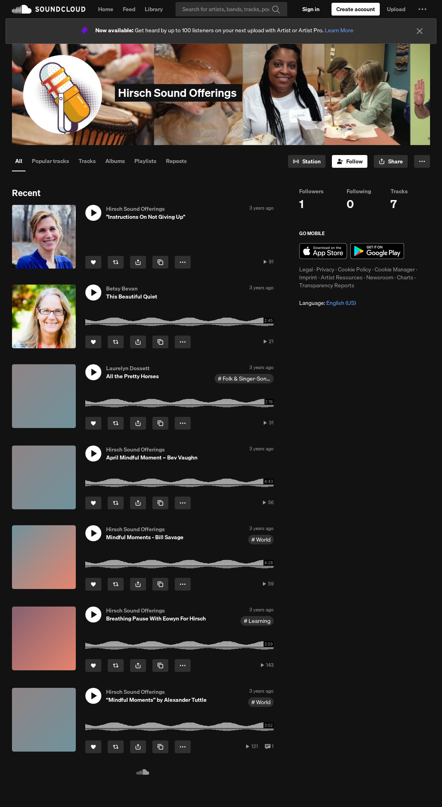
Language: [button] (327, 302)
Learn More (339, 30)
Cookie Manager (395, 269)
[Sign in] (311, 9)
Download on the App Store (323, 251)
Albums (115, 161)
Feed (129, 9)
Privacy (325, 269)
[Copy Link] (160, 262)
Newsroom (379, 277)
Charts (405, 277)
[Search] (231, 9)
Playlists (145, 161)
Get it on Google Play (377, 251)
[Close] (419, 31)
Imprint (308, 277)
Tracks (87, 161)
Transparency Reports (326, 285)
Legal (306, 269)
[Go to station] (307, 161)
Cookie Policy (354, 269)
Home (105, 9)
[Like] (93, 262)
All (18, 161)
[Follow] (349, 161)
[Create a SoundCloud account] (356, 9)
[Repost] (116, 262)
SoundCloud (48, 9)
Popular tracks (50, 161)
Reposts (176, 161)
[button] (422, 9)
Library (154, 9)
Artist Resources (342, 277)
